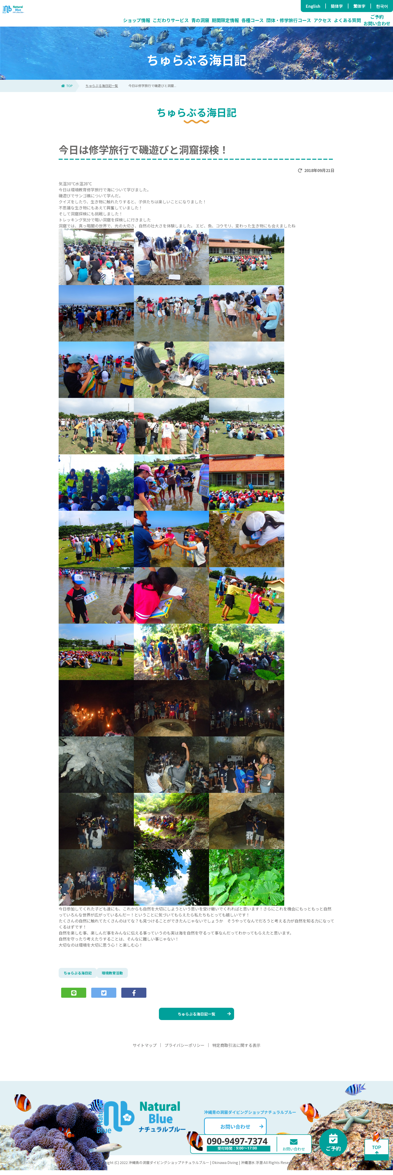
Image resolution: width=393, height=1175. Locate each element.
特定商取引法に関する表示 (236, 1050)
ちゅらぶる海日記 (80, 974)
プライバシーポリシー (184, 1050)
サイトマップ (145, 1050)
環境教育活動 (118, 974)
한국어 (382, 6)
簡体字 (337, 6)
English (313, 6)
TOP (67, 85)
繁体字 (359, 6)
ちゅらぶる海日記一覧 (101, 85)
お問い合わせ (250, 1129)
